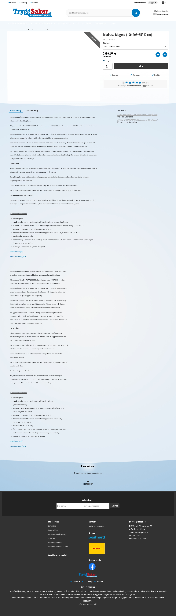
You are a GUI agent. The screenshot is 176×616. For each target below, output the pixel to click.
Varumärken (101, 24)
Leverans (52, 526)
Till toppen (88, 482)
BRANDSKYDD (66, 23)
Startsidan (12, 29)
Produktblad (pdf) (16, 252)
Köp (141, 66)
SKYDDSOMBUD (84, 24)
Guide (112, 24)
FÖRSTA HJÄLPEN (45, 23)
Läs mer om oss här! (88, 604)
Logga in (152, 3)
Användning (32, 110)
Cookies (51, 538)
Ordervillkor (53, 530)
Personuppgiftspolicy (57, 534)
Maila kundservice (161, 11)
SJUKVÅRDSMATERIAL (20, 23)
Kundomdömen (140, 3)
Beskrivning (15, 110)
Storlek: (106, 43)
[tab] (16, 110)
